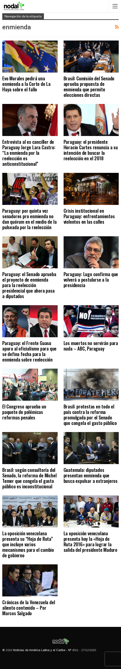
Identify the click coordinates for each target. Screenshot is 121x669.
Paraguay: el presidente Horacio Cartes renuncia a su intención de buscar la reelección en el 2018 (91, 150)
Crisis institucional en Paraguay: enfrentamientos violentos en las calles (89, 216)
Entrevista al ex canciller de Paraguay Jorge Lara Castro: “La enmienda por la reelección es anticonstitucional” (28, 152)
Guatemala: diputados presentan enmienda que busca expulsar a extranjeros (91, 475)
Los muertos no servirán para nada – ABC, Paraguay (91, 345)
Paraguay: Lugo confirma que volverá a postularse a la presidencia (91, 279)
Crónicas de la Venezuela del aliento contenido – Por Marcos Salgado (28, 607)
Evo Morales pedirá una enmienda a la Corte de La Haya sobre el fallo (26, 84)
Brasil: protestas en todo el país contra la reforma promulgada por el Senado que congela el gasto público (90, 414)
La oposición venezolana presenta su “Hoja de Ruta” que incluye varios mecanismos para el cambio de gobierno (28, 544)
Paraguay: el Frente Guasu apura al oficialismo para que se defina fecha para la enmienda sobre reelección (29, 351)
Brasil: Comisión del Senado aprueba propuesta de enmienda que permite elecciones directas (89, 86)
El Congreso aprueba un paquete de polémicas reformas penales (24, 412)
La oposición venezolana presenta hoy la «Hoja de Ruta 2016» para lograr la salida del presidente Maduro (90, 541)
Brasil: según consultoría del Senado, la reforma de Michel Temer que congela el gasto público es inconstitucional (29, 478)
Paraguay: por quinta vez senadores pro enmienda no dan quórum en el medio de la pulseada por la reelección (29, 219)
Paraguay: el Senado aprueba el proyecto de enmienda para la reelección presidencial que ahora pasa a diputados (29, 284)
